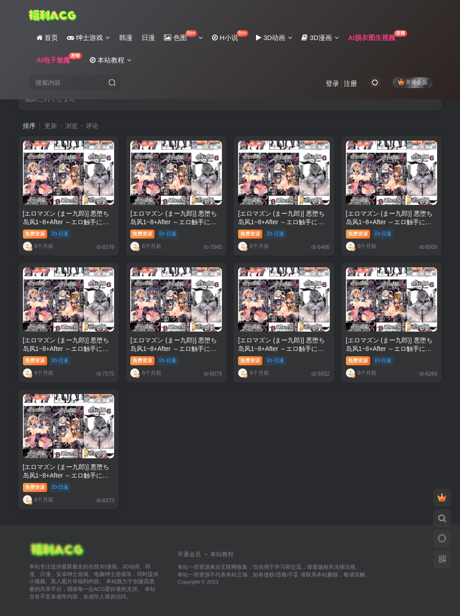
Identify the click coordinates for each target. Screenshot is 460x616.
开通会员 (412, 82)
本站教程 (222, 554)
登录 (332, 83)
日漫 (60, 233)
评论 (92, 125)
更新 (50, 125)
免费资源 (35, 233)
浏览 (71, 125)
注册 (350, 83)
